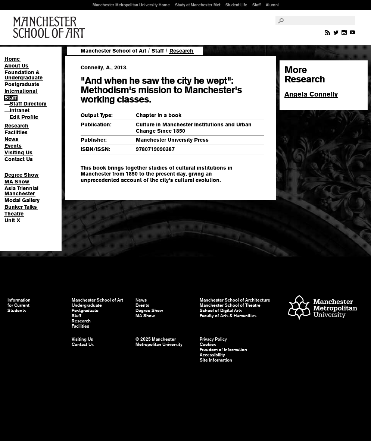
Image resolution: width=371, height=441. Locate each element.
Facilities (16, 132)
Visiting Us (18, 152)
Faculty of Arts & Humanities (228, 315)
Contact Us (18, 159)
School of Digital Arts (221, 310)
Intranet (19, 110)
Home (12, 59)
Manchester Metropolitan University (322, 308)
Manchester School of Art (50, 27)
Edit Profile (24, 117)
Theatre (14, 214)
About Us (16, 66)
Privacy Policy (213, 339)
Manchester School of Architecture (235, 300)
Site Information (216, 360)
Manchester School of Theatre (230, 305)
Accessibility (212, 354)
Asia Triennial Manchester (21, 190)
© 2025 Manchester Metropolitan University (159, 342)
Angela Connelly (311, 94)
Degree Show (21, 175)
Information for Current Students (19, 305)
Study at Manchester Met (197, 5)
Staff (256, 5)
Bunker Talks (20, 207)
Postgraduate (21, 84)
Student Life (236, 5)
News (11, 139)
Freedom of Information (223, 349)
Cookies (208, 344)
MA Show (16, 182)
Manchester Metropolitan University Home (131, 5)
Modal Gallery (22, 200)
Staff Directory (28, 104)
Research (16, 126)
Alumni (272, 5)
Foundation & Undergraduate (23, 75)
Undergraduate (87, 305)
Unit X (12, 220)
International (20, 91)
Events (13, 146)
